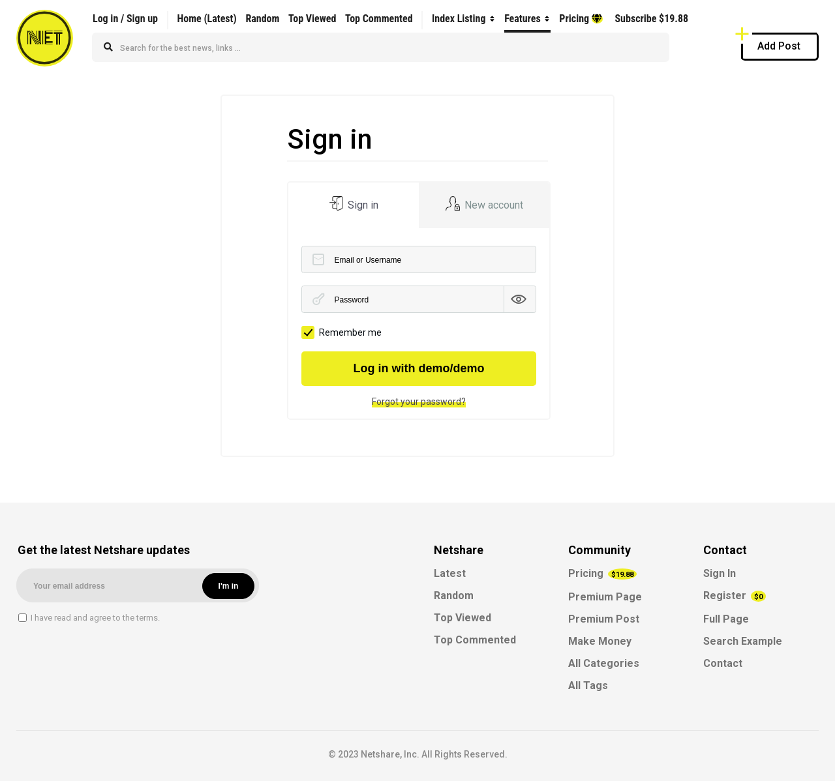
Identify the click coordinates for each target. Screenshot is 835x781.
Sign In (719, 573)
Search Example (742, 641)
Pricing (580, 18)
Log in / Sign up (125, 18)
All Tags (588, 685)
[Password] (419, 299)
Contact (722, 663)
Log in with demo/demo (419, 368)
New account (492, 205)
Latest (450, 573)
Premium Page (605, 597)
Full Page (726, 619)
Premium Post (603, 619)
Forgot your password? (419, 401)
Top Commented (378, 18)
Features (522, 18)
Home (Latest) (206, 18)
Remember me (341, 332)
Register (734, 595)
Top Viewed (312, 18)
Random (262, 18)
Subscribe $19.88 (651, 18)
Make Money (599, 641)
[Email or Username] (419, 259)
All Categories (603, 663)
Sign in (361, 205)
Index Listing (459, 18)
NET (45, 38)
